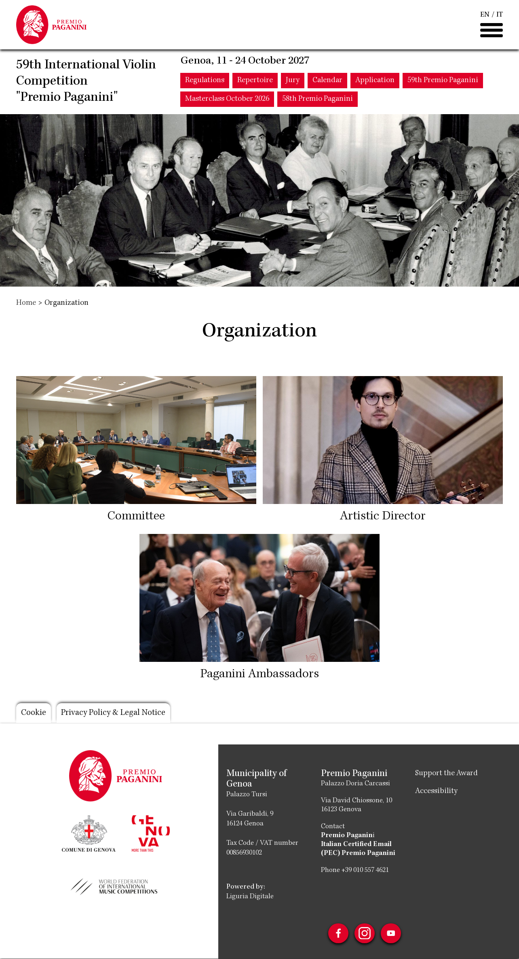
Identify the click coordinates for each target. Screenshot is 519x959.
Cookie (33, 713)
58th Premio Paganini (317, 100)
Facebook (338, 933)
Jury (293, 81)
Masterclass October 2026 (227, 100)
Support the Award (446, 774)
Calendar (327, 81)
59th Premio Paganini (442, 81)
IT (499, 15)
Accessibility (436, 791)
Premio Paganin (347, 835)
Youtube (391, 933)
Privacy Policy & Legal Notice (115, 713)
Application (375, 81)
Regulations (204, 81)
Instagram (364, 933)
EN (484, 15)
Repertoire (255, 81)
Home (26, 303)
